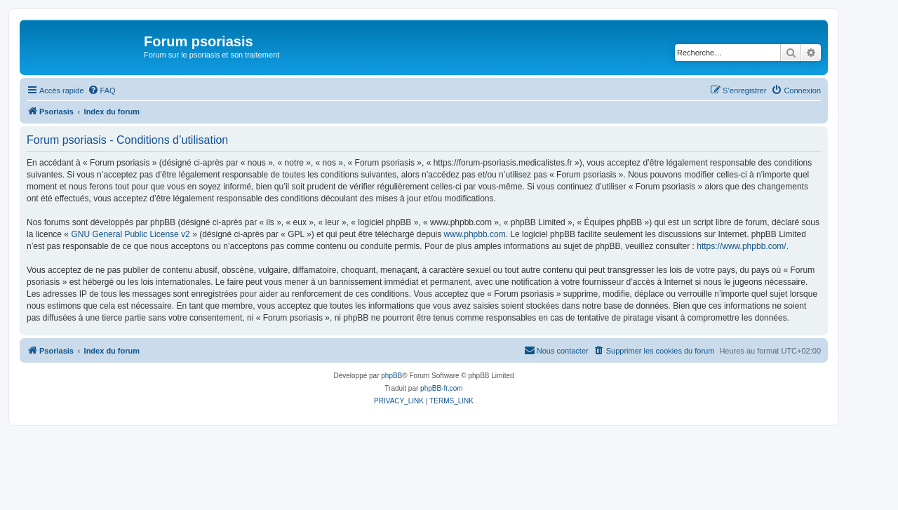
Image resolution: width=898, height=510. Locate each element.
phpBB (391, 376)
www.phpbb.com (475, 234)
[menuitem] (102, 90)
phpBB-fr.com (441, 388)
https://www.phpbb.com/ (741, 246)
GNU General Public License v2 (130, 234)
